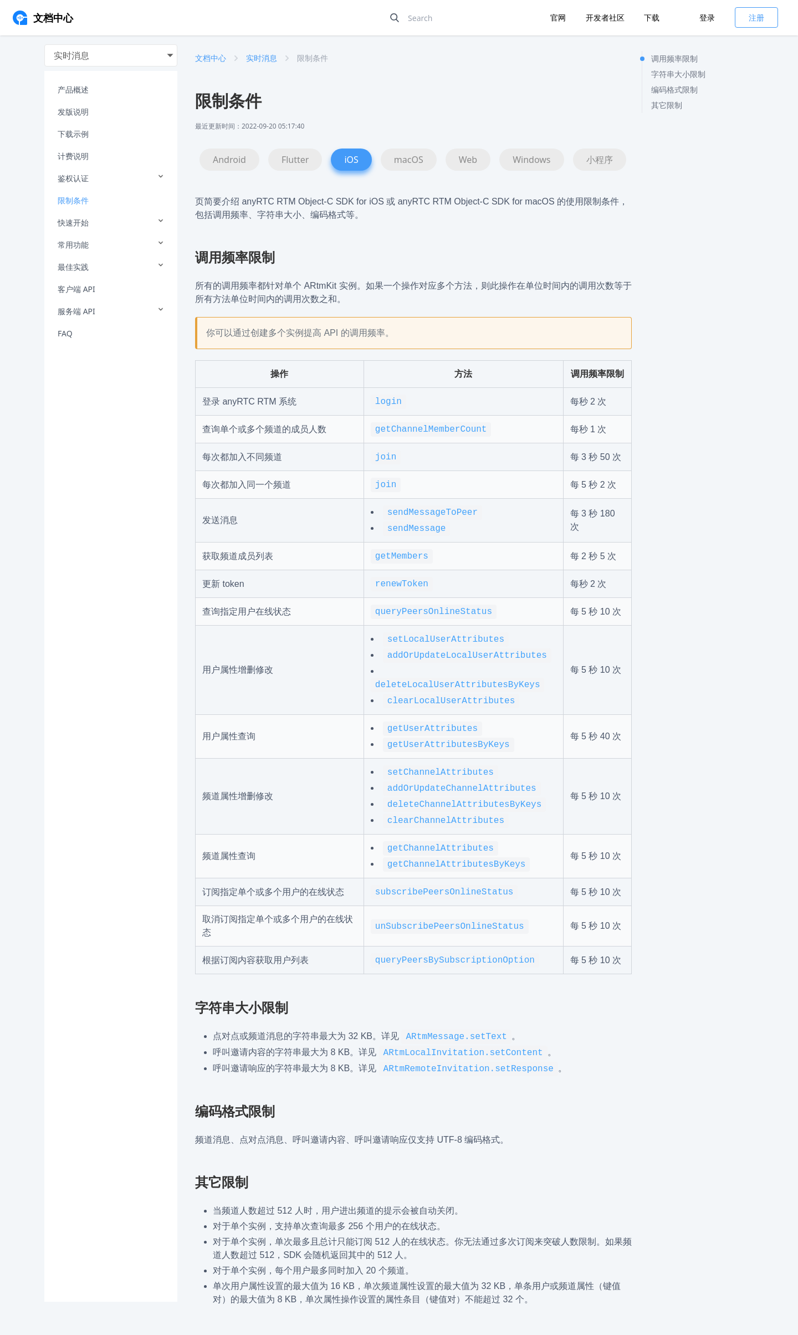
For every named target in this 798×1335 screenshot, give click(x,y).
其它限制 (666, 105)
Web (468, 160)
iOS (351, 160)
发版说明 (73, 111)
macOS (408, 160)
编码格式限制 (674, 89)
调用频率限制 (674, 58)
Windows (531, 160)
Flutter (295, 160)
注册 (756, 17)
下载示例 (73, 134)
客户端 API (76, 289)
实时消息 (261, 58)
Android (229, 160)
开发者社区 (606, 17)
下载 (651, 17)
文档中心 (210, 58)
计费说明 (73, 156)
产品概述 (73, 89)
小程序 (599, 160)
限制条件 (73, 200)
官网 (559, 17)
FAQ (65, 333)
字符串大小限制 (678, 74)
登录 (707, 17)
